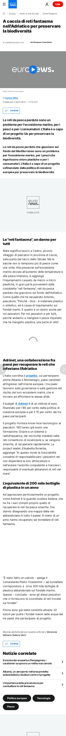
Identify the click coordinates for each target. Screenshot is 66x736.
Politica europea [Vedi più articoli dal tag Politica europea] (17, 698)
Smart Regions (50, 14)
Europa (12, 14)
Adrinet (23, 403)
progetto (31, 375)
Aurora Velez (11, 98)
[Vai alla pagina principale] (12, 4)
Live (57, 4)
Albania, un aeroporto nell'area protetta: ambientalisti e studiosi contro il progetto (26, 673)
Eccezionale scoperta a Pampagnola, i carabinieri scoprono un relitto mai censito (27, 662)
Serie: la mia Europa (29, 14)
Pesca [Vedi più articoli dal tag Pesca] (10, 706)
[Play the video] (33, 69)
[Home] (4, 13)
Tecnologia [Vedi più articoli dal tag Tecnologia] (43, 698)
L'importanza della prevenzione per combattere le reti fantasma (23, 684)
